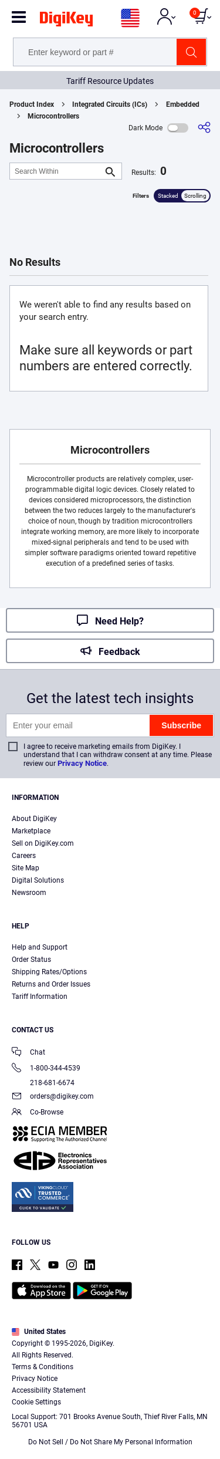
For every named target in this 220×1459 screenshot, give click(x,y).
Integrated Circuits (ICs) (109, 104)
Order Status (31, 959)
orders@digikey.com (53, 1097)
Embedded (182, 104)
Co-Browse (37, 1113)
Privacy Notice (82, 763)
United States (39, 1332)
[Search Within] (56, 171)
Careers (24, 856)
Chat (28, 1053)
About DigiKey (34, 819)
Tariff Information (39, 996)
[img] (66, 21)
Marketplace (31, 831)
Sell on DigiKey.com (43, 843)
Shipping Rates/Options (49, 972)
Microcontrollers (53, 116)
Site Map (25, 868)
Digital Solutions (38, 880)
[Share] (204, 127)
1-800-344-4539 (46, 1069)
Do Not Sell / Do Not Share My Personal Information (110, 1442)
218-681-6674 (43, 1083)
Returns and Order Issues (51, 984)
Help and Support (39, 947)
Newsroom (29, 893)
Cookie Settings (36, 1402)
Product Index (31, 104)
